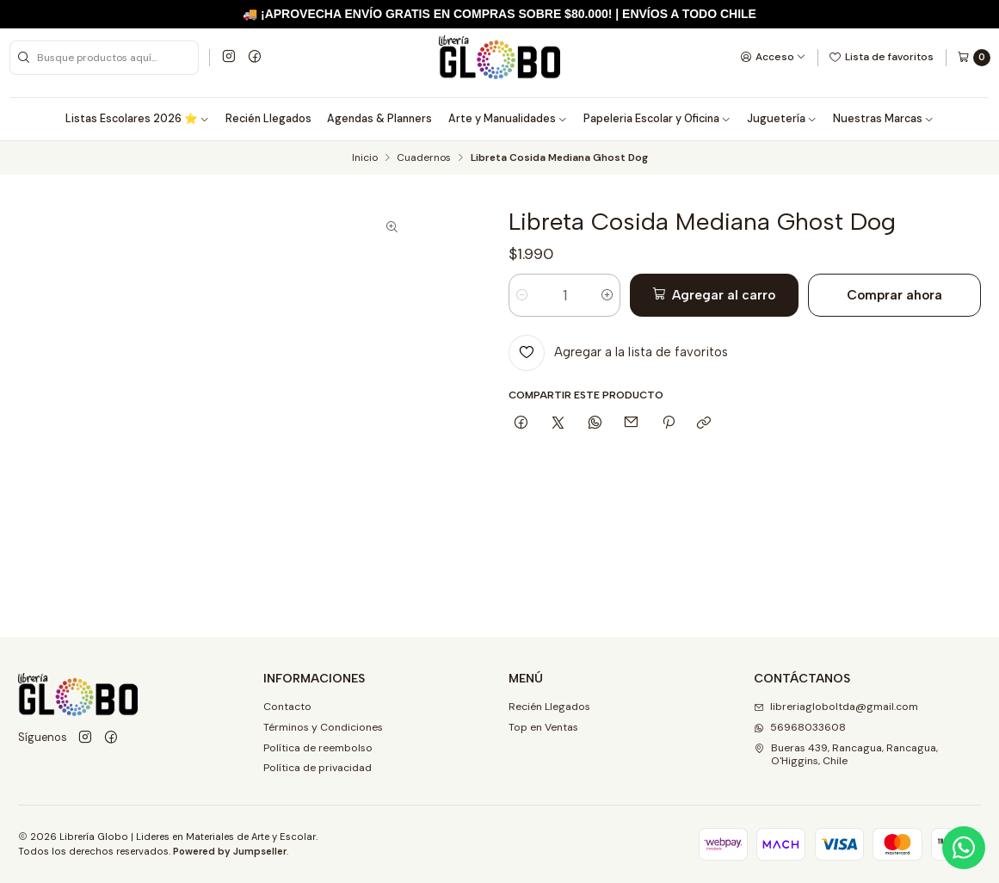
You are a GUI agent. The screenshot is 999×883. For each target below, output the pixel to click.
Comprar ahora (894, 295)
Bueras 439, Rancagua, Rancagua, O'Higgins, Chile (846, 754)
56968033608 (800, 727)
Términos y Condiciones (323, 727)
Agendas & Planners (379, 119)
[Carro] (973, 57)
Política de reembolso (318, 748)
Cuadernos (424, 158)
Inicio (365, 158)
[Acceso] (773, 57)
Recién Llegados (268, 119)
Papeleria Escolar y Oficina (657, 119)
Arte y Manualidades (508, 119)
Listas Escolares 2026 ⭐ (137, 119)
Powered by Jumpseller (230, 851)
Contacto (287, 706)
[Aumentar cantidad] (607, 295)
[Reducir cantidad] (521, 295)
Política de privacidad (317, 768)
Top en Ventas (543, 727)
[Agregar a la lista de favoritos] (618, 353)
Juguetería (782, 119)
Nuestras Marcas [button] (883, 119)
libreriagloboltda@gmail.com (836, 706)
